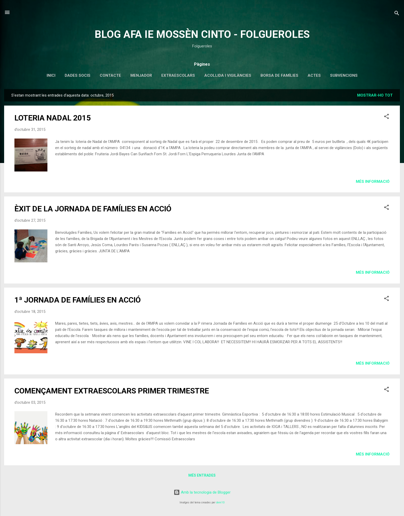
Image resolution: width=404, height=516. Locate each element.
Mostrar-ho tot (375, 95)
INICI (51, 75)
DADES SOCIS (77, 75)
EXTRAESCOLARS (178, 75)
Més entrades (202, 475)
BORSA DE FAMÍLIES (279, 75)
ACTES (314, 75)
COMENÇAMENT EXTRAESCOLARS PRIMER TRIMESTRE (111, 390)
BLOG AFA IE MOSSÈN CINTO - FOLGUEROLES (202, 34)
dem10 (220, 502)
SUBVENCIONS (344, 75)
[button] (386, 117)
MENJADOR (141, 75)
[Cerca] (397, 14)
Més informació (373, 181)
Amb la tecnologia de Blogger (202, 492)
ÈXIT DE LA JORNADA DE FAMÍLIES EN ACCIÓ (92, 208)
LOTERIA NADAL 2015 (52, 117)
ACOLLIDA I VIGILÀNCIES (227, 75)
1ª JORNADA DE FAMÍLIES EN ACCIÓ (77, 299)
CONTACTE (110, 75)
